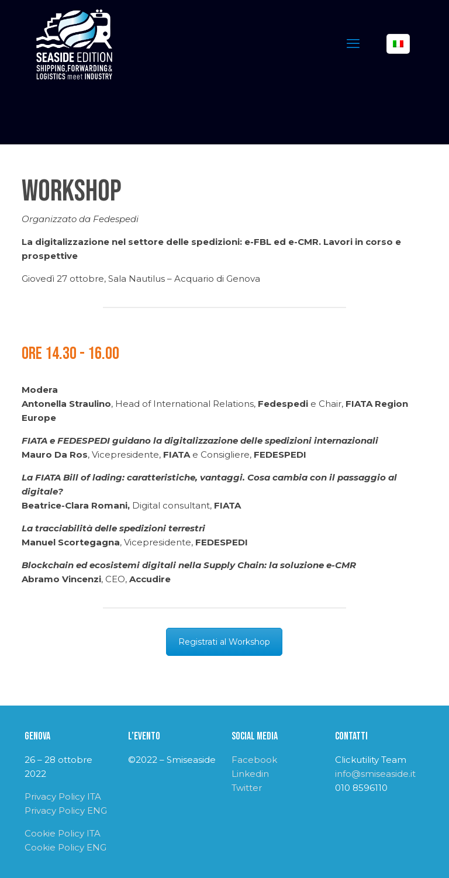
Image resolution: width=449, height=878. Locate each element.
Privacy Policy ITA (63, 796)
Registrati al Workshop (224, 642)
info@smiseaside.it (375, 773)
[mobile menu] (353, 44)
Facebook (254, 759)
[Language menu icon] (398, 44)
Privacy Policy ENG (66, 810)
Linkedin (250, 773)
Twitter (247, 787)
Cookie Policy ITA (63, 833)
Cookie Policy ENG (65, 847)
